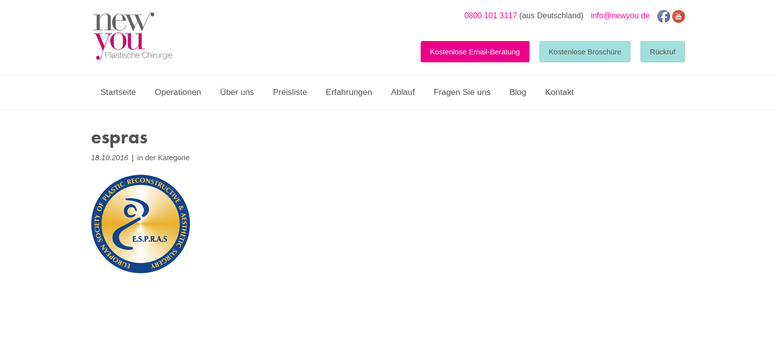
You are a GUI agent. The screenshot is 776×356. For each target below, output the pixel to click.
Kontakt (559, 92)
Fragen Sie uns (462, 92)
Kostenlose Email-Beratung (475, 51)
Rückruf (663, 51)
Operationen (178, 92)
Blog (517, 92)
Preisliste (290, 92)
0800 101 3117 (490, 15)
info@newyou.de (620, 15)
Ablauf (403, 92)
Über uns (237, 92)
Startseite (118, 92)
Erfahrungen (349, 92)
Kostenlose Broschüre (585, 51)
